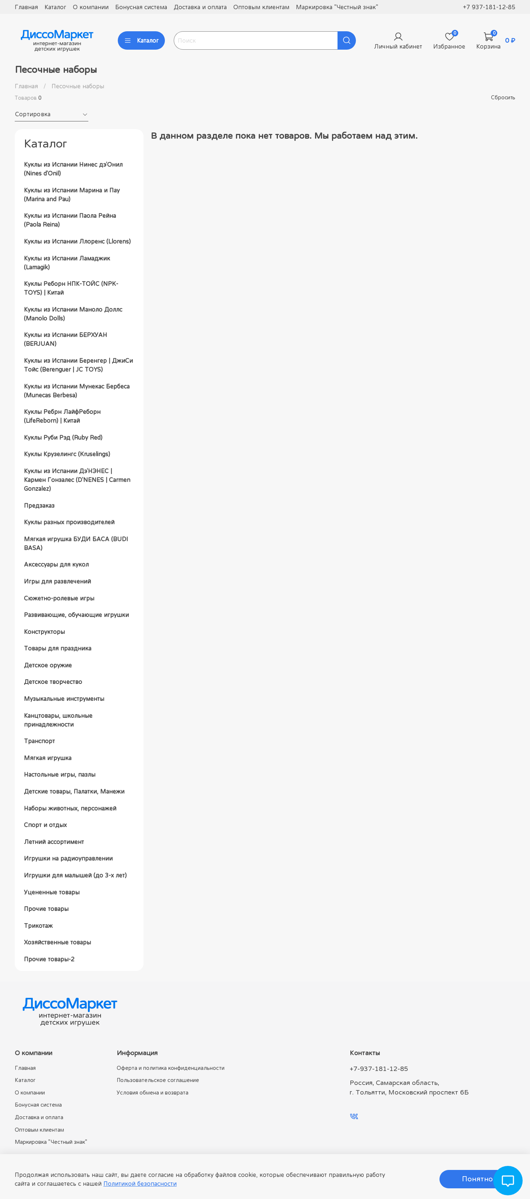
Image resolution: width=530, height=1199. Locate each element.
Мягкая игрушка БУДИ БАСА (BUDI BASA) (76, 543)
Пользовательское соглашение (158, 1080)
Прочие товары (46, 908)
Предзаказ (39, 505)
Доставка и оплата (200, 7)
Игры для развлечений (57, 581)
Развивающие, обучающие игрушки (76, 614)
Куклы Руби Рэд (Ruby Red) (63, 437)
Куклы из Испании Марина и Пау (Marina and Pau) (72, 194)
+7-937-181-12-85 (379, 1068)
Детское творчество (53, 681)
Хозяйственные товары (57, 942)
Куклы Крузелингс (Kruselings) (67, 454)
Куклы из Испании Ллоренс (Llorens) (77, 241)
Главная (26, 7)
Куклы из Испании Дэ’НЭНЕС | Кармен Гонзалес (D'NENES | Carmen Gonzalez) (77, 480)
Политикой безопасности (140, 1183)
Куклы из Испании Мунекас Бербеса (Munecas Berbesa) (77, 390)
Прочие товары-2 (49, 959)
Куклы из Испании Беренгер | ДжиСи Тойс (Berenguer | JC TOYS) (78, 365)
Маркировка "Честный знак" (337, 7)
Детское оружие (48, 665)
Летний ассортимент (54, 841)
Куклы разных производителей (69, 522)
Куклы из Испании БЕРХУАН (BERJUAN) (65, 339)
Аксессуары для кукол (56, 564)
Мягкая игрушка (47, 758)
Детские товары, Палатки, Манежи (74, 791)
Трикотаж (38, 925)
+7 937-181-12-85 (489, 7)
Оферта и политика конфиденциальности (171, 1068)
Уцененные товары (52, 892)
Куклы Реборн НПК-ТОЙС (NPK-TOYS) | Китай (71, 288)
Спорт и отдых (45, 825)
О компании (91, 7)
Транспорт (39, 741)
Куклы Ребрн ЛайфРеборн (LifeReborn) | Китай (62, 416)
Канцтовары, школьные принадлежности (58, 720)
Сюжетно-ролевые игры (59, 598)
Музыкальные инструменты (64, 698)
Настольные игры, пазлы (59, 774)
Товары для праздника (57, 648)
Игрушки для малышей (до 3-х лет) (75, 875)
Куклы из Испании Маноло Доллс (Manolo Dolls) (73, 314)
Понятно (477, 1179)
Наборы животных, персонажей (70, 808)
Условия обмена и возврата (152, 1092)
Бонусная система (141, 7)
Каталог (55, 7)
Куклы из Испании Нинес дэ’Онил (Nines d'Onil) (73, 169)
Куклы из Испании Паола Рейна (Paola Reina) (70, 220)
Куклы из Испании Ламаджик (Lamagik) (67, 262)
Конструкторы (44, 631)
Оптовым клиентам (261, 7)
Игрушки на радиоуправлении (68, 858)
